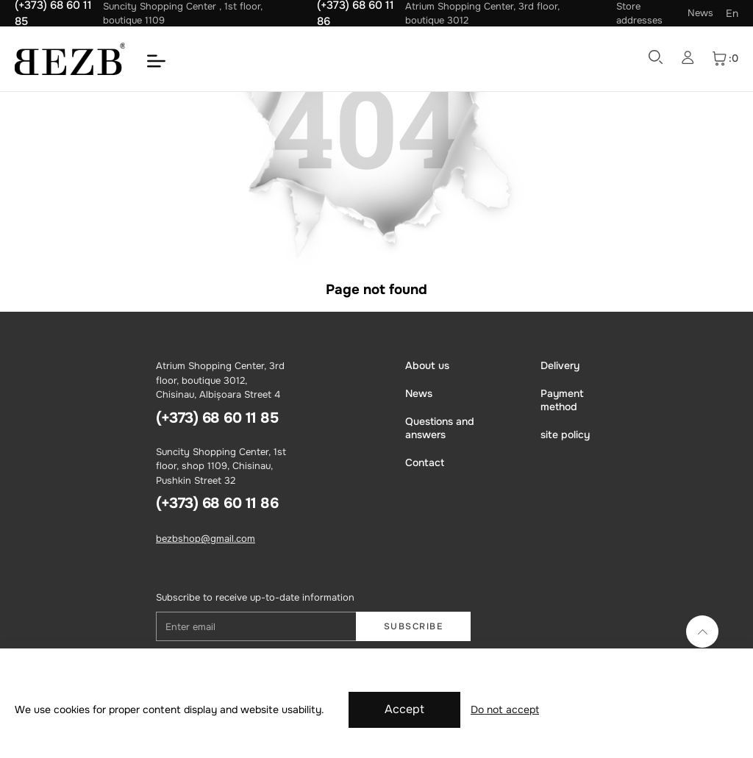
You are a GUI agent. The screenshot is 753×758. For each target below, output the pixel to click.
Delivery (559, 365)
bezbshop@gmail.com (205, 538)
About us (427, 365)
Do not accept (505, 709)
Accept (404, 709)
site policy (565, 434)
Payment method (562, 400)
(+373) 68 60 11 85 (217, 418)
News (700, 13)
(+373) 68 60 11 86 (217, 503)
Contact (424, 462)
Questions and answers (439, 428)
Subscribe (413, 626)
